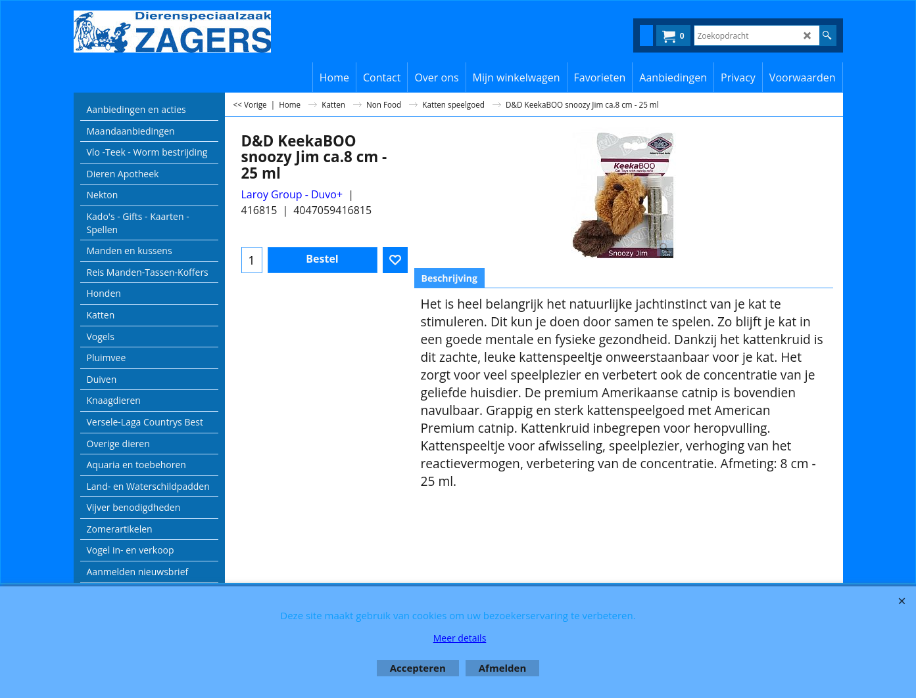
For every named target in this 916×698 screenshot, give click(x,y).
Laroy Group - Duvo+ (292, 194)
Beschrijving (449, 278)
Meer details (460, 638)
